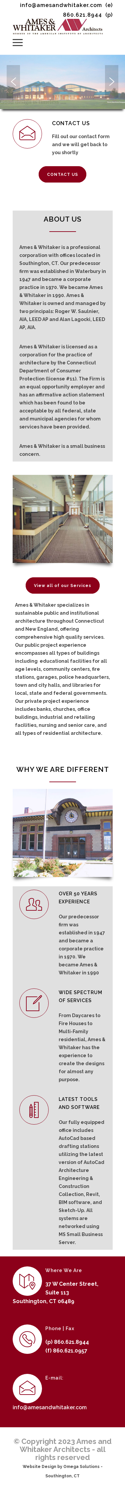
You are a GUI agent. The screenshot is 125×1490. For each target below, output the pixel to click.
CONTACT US (62, 174)
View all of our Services (62, 585)
